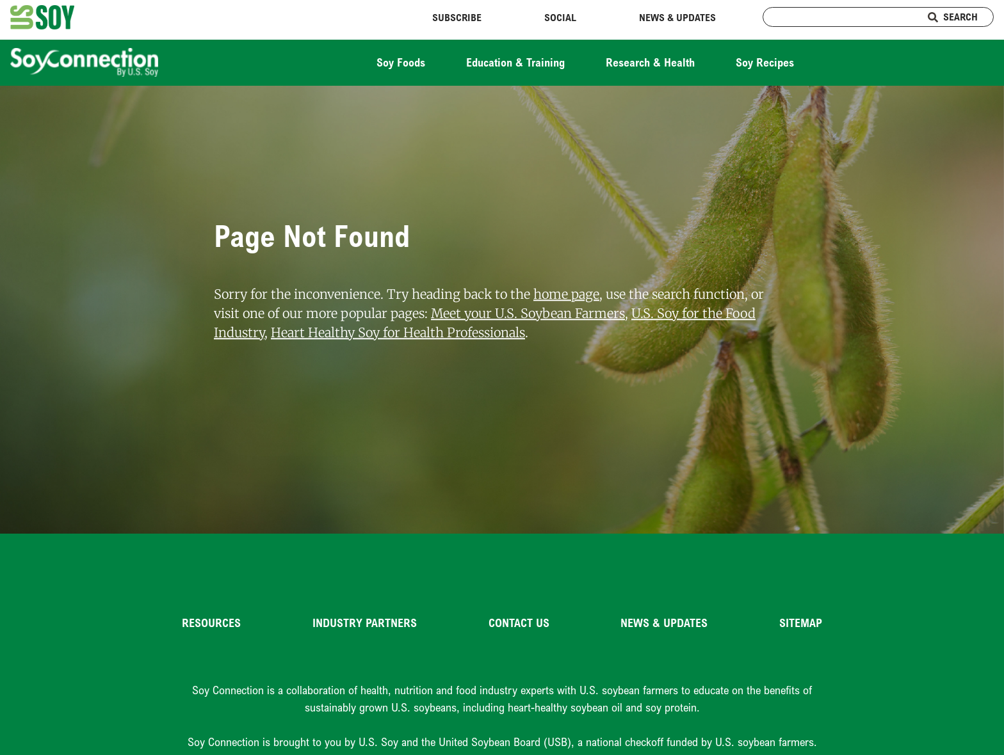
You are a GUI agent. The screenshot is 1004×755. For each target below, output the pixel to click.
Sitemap (800, 623)
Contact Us (519, 623)
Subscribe (457, 17)
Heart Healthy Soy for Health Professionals (398, 332)
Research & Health (650, 62)
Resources (211, 623)
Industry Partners (364, 623)
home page (566, 294)
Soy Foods (400, 62)
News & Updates (677, 17)
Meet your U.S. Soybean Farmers (528, 313)
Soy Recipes (765, 62)
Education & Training (515, 62)
